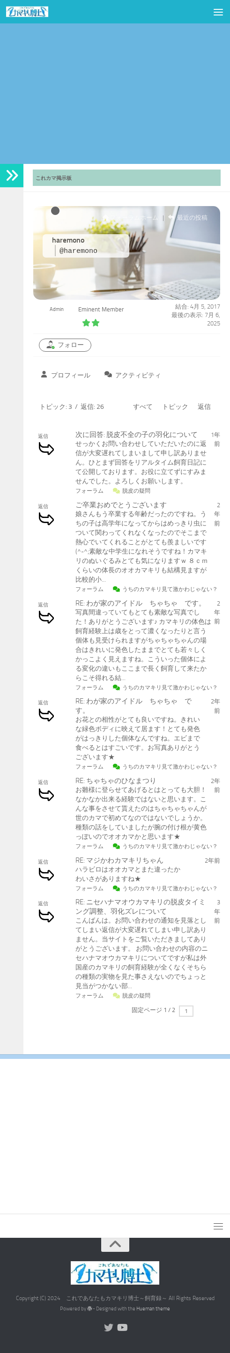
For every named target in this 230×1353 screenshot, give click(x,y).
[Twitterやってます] (108, 1327)
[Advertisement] (115, 93)
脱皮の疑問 (136, 491)
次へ (206, 1010)
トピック (175, 407)
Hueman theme (153, 1309)
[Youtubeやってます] (121, 1327)
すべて (143, 407)
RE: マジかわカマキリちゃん (119, 860)
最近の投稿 (188, 217)
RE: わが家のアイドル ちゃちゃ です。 (140, 603)
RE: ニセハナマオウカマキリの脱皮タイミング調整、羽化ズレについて (140, 906)
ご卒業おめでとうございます (121, 505)
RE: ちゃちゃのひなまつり (115, 780)
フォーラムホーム (130, 217)
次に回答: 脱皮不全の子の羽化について (136, 434)
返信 (204, 407)
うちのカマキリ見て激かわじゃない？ (170, 589)
